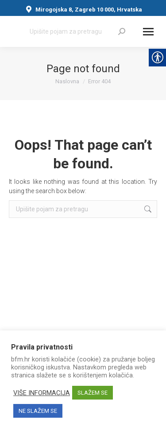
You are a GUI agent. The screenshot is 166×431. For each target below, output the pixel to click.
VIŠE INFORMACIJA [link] (41, 393)
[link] (121, 31)
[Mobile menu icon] (148, 31)
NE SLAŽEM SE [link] (38, 411)
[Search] (77, 31)
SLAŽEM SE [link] (92, 392)
